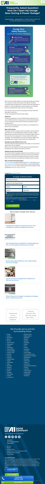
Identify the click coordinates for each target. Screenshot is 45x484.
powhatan (26, 351)
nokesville (26, 342)
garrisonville (10, 362)
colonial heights (11, 351)
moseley (26, 341)
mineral (26, 339)
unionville (26, 369)
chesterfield (10, 347)
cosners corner (10, 352)
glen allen (9, 365)
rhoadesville (27, 357)
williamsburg (27, 372)
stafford (26, 367)
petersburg (26, 349)
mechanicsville (27, 336)
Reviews (9, 447)
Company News (11, 449)
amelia (8, 334)
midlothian (26, 337)
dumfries (9, 356)
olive (25, 346)
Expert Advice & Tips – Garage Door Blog (17, 451)
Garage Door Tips (19, 19)
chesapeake (10, 344)
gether (8, 364)
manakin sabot (28, 334)
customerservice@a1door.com (12, 200)
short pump (27, 364)
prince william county (29, 354)
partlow (26, 347)
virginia (9, 360)
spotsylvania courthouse (30, 365)
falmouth (9, 357)
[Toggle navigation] (43, 1)
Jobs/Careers (10, 443)
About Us (9, 446)
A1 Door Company (9, 19)
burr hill (9, 341)
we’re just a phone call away (18, 167)
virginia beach (27, 370)
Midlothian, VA (26, 162)
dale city (9, 354)
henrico (9, 370)
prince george (27, 352)
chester (9, 346)
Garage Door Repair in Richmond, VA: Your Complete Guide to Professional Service (21, 226)
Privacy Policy (30, 200)
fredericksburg (10, 359)
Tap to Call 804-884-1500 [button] (12, 478)
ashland (9, 336)
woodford (26, 375)
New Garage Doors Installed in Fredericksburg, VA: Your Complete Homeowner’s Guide (22, 244)
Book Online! (11, 474)
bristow (9, 339)
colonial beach (10, 349)
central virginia (10, 342)
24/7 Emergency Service (13, 441)
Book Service (12, 206)
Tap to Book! (12, 482)
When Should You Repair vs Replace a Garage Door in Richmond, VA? (22, 297)
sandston (26, 362)
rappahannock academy (30, 356)
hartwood (9, 369)
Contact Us (9, 440)
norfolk (26, 344)
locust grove (10, 377)
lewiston (9, 375)
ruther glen (27, 360)
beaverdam (9, 337)
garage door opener (12, 165)
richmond (26, 359)
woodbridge (27, 374)
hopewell (9, 372)
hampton (9, 367)
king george (10, 374)
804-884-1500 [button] (11, 470)
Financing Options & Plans (13, 452)
